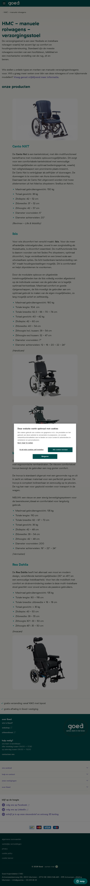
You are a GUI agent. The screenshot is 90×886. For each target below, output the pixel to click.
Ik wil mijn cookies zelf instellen (31, 450)
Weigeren (44, 456)
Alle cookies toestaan (60, 449)
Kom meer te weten (25, 443)
